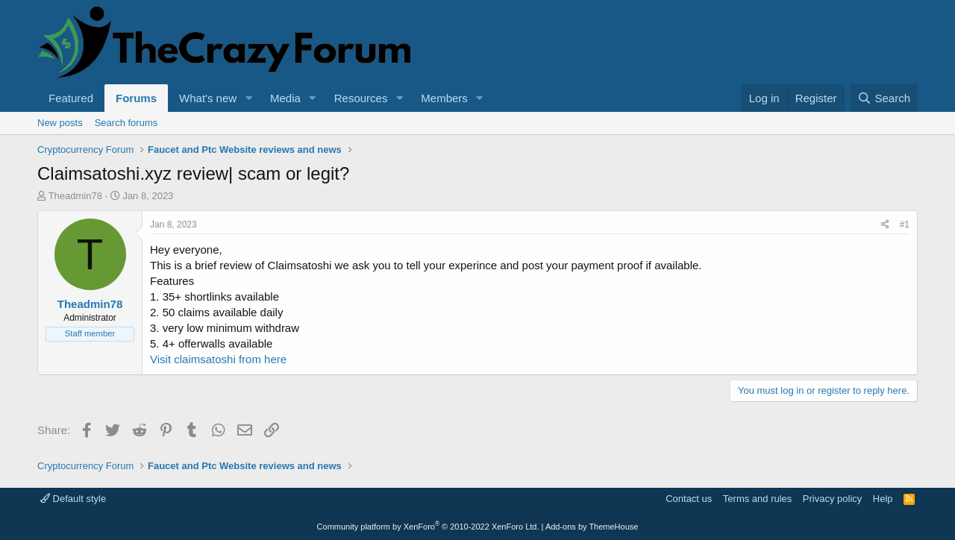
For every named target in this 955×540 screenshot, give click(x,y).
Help (883, 498)
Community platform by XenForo (428, 526)
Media (285, 98)
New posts (60, 122)
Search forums (126, 122)
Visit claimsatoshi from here (218, 359)
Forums (136, 98)
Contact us (689, 498)
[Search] (884, 98)
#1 (904, 224)
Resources (361, 98)
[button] (248, 98)
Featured (70, 98)
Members (444, 98)
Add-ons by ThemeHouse (592, 526)
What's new (208, 98)
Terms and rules (757, 498)
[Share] (885, 224)
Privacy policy (832, 498)
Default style (73, 498)
